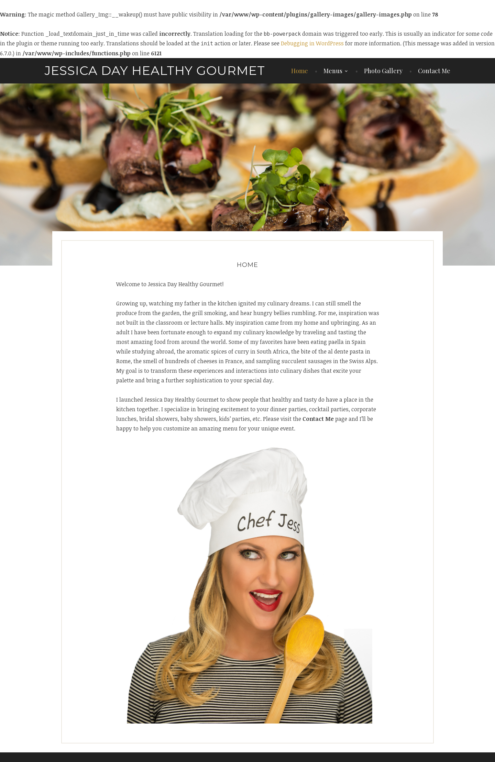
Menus (332, 71)
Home (299, 71)
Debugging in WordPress (312, 43)
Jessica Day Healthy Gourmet (155, 70)
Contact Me (434, 71)
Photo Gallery (383, 71)
